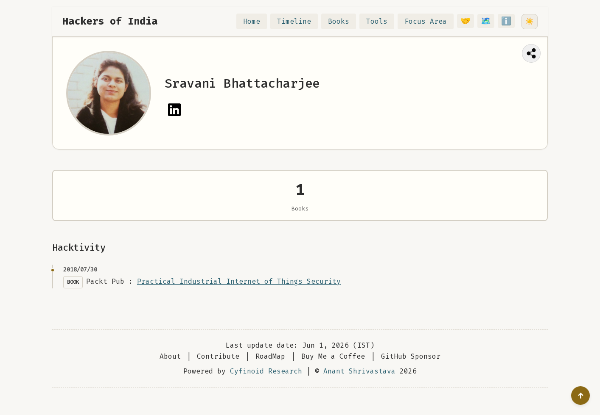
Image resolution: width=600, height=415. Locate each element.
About (170, 366)
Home (256, 21)
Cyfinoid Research (266, 381)
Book (73, 292)
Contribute (218, 366)
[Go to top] (580, 395)
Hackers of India (109, 21)
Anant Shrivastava (359, 381)
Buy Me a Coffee (333, 366)
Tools (382, 21)
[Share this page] (531, 53)
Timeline (299, 21)
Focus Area (430, 21)
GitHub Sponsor (410, 366)
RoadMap (270, 366)
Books (343, 21)
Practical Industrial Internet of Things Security (239, 292)
